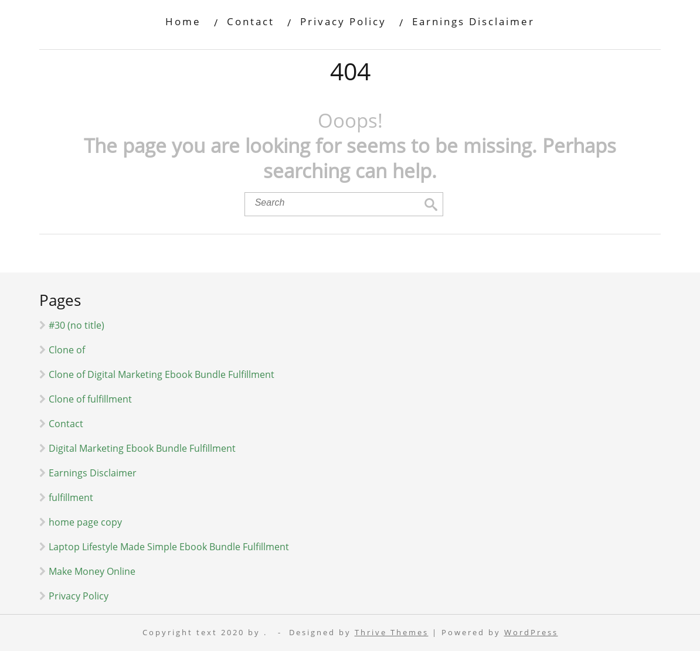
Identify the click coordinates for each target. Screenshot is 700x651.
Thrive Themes (392, 633)
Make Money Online (92, 571)
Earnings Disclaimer (473, 21)
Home (183, 21)
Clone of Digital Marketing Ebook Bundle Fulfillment (161, 374)
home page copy (85, 522)
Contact (250, 21)
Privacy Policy (343, 21)
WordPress (531, 633)
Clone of (67, 349)
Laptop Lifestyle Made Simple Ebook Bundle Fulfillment (169, 546)
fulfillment (71, 497)
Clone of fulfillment (90, 399)
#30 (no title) (76, 325)
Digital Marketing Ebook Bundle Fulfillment (142, 448)
